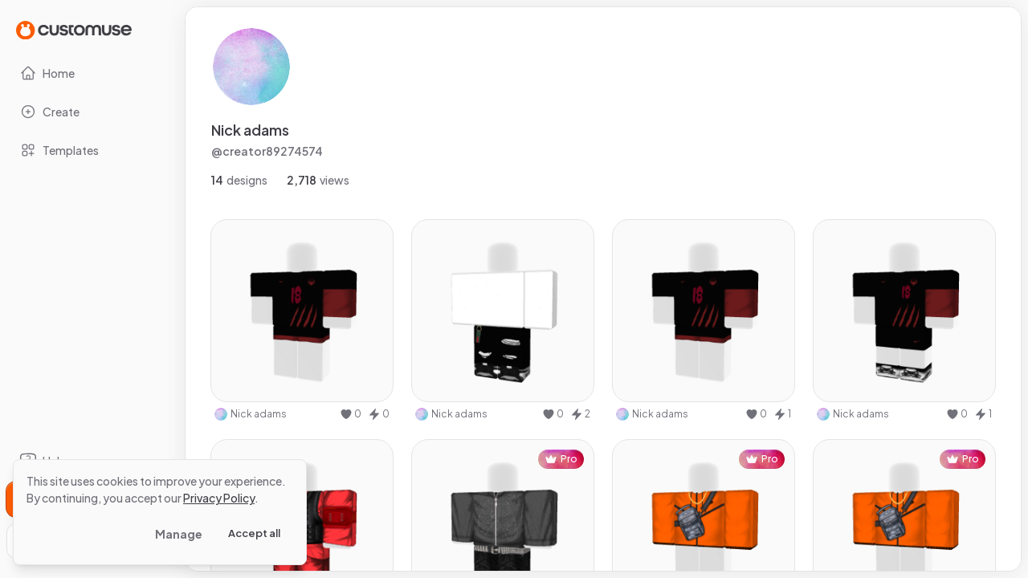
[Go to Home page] (74, 29)
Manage (178, 534)
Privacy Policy (219, 497)
